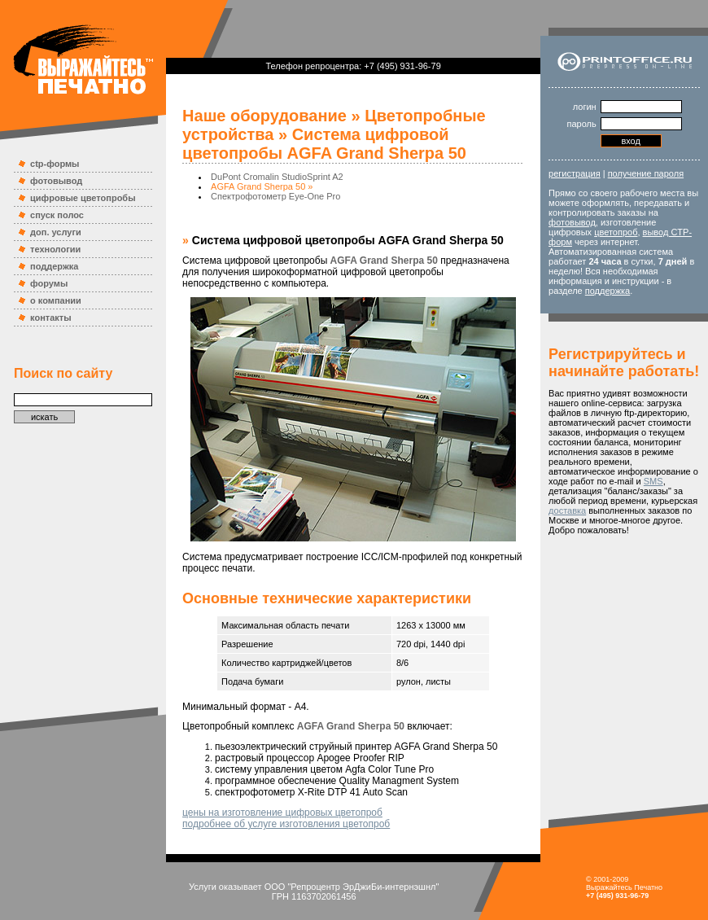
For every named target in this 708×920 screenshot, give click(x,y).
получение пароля (646, 173)
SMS (653, 481)
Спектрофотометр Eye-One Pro (275, 196)
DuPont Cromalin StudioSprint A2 (277, 177)
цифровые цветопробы (83, 198)
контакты (51, 317)
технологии (55, 249)
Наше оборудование (264, 116)
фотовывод (56, 181)
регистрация (574, 173)
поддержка (54, 266)
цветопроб (615, 232)
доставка (567, 510)
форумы (49, 283)
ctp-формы (54, 164)
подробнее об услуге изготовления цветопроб (286, 824)
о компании (55, 300)
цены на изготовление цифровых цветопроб (282, 812)
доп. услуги (55, 232)
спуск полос (57, 215)
